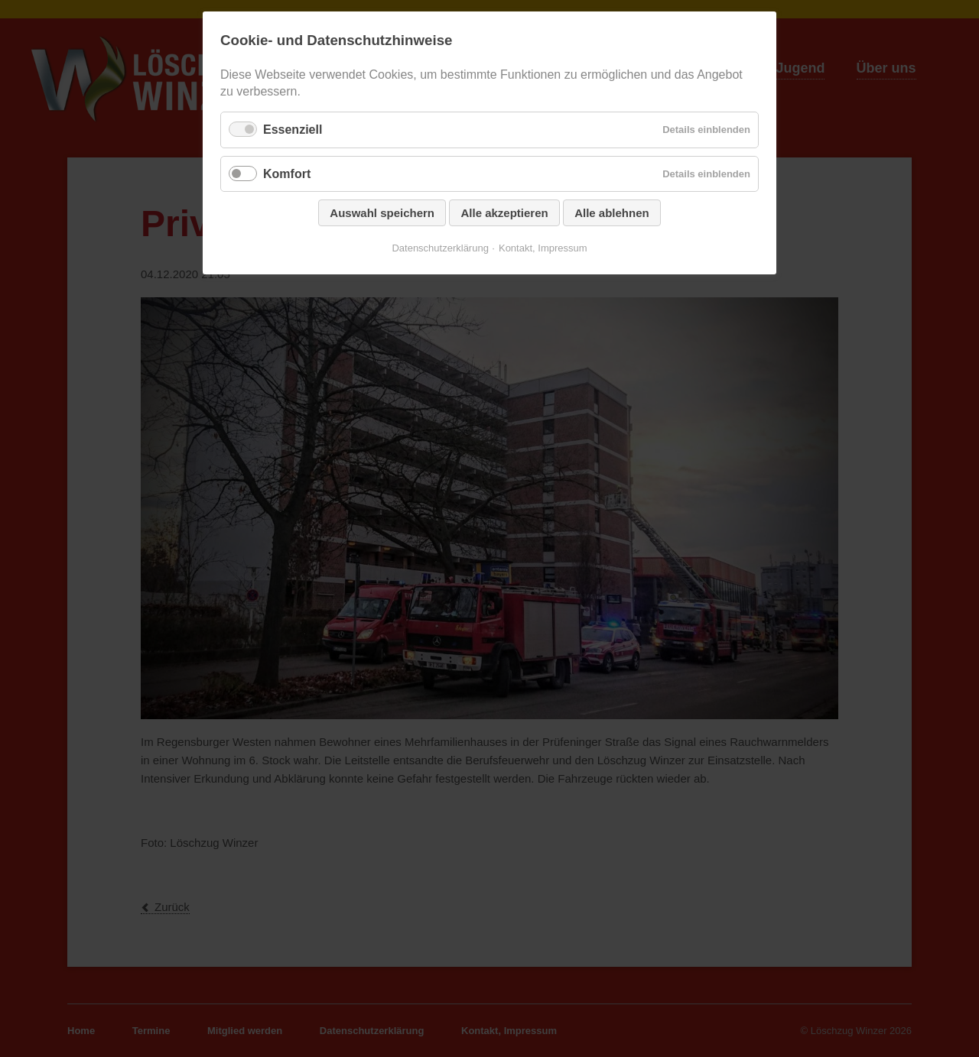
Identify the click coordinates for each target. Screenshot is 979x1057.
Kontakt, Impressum (543, 248)
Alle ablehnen (611, 212)
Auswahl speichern (382, 212)
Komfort (287, 173)
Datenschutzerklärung (440, 248)
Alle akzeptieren (504, 212)
